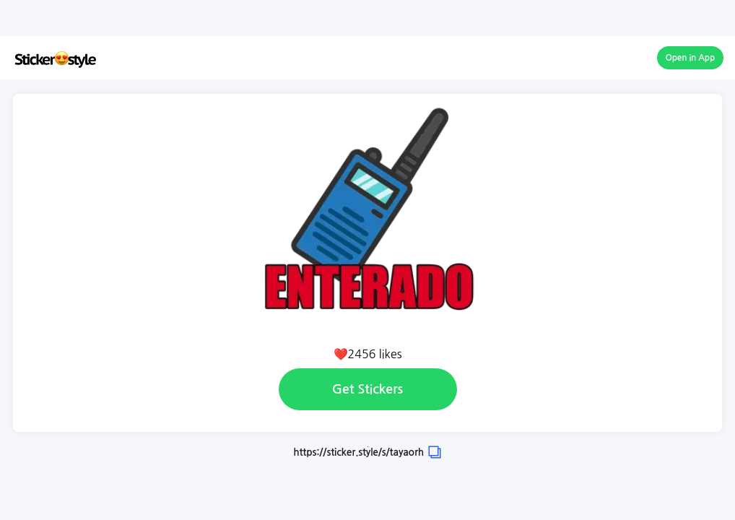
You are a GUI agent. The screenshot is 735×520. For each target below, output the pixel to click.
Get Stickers (367, 389)
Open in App (691, 57)
